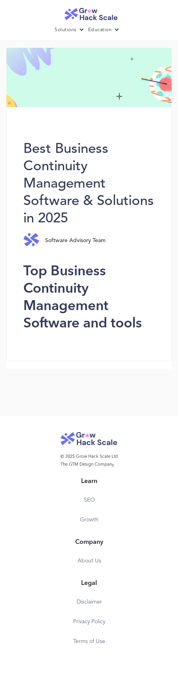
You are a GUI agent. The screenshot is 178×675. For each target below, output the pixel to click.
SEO (89, 500)
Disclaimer (89, 602)
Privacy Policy (89, 621)
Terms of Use (89, 641)
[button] (71, 30)
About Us (89, 561)
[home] (89, 12)
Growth (89, 520)
